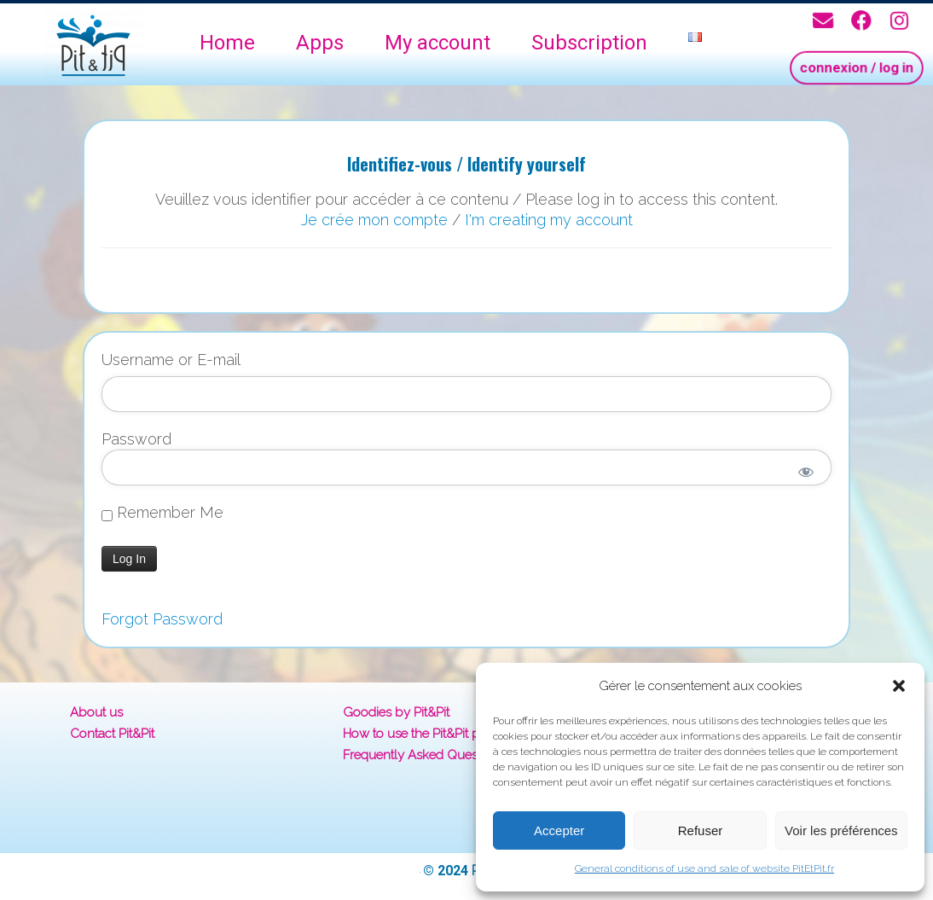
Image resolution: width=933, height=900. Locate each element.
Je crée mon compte (374, 220)
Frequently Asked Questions (424, 755)
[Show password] (806, 472)
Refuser (700, 830)
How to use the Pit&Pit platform (431, 733)
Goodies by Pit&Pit (396, 712)
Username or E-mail (170, 360)
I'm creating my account (549, 220)
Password (136, 439)
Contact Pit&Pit (112, 733)
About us (96, 712)
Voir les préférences (841, 830)
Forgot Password (162, 619)
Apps (320, 43)
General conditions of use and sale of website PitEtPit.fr (704, 868)
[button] (898, 685)
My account (437, 43)
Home (227, 43)
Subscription (589, 43)
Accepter (559, 830)
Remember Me (162, 512)
